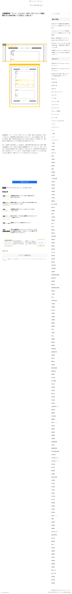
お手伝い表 (54, 85)
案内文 (53, 358)
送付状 (53, 557)
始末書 (53, 258)
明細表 (53, 342)
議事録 (4, 187)
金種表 (53, 567)
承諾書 (53, 319)
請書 (52, 518)
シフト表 (53, 98)
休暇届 (53, 149)
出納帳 (53, 191)
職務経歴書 (54, 448)
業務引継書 (54, 368)
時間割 (53, 345)
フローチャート (55, 127)
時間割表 (53, 348)
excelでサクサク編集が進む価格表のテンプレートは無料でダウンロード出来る (60, 25)
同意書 (53, 220)
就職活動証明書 (55, 287)
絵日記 (53, 445)
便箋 (52, 169)
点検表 (53, 390)
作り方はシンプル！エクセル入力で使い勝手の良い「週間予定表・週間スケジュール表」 (60, 45)
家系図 (53, 281)
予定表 (53, 146)
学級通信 (53, 268)
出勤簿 (53, 188)
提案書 (53, 326)
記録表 (53, 493)
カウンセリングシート (56, 91)
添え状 (53, 384)
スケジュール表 (55, 101)
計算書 (53, 486)
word (15, 187)
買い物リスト (54, 531)
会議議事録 (26, 187)
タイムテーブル (55, 108)
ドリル (53, 124)
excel (8, 187)
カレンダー (54, 95)
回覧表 (53, 246)
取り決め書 (54, 204)
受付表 (53, 207)
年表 (52, 297)
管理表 (53, 425)
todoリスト (54, 79)
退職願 (53, 554)
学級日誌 (53, 265)
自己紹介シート (55, 461)
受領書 (53, 210)
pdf (12, 187)
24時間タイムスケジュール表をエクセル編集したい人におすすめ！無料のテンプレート (60, 52)
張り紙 (53, 310)
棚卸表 (53, 361)
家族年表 (53, 278)
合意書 (53, 217)
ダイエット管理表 (55, 111)
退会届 (53, 547)
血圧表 (53, 467)
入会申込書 (54, 178)
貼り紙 (53, 538)
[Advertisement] (24, 29)
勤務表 (53, 201)
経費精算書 (54, 441)
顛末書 (53, 579)
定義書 (53, 271)
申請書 (53, 396)
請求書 (53, 522)
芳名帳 (53, 464)
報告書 (53, 249)
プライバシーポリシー (66, 590)
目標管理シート (55, 406)
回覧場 (53, 239)
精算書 (53, 429)
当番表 (53, 313)
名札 (52, 223)
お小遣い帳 (54, 82)
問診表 (53, 233)
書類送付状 (54, 352)
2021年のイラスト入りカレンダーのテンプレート (60, 64)
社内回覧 (53, 416)
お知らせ (53, 88)
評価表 (53, 509)
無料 (30, 187)
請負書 (53, 525)
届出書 (53, 290)
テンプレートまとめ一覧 (57, 120)
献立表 (53, 393)
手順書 (53, 316)
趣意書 (53, 541)
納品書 (53, 432)
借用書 (53, 172)
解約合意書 (54, 477)
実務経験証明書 (55, 274)
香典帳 (53, 583)
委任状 (53, 262)
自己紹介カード (55, 457)
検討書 (53, 364)
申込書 (53, 400)
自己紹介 (53, 454)
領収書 (53, 576)
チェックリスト (55, 114)
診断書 (53, 502)
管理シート (54, 422)
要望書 (53, 470)
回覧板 (53, 242)
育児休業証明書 (55, 451)
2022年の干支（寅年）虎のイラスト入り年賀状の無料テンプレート (60, 74)
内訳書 (53, 185)
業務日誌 (53, 371)
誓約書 (53, 512)
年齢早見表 (54, 300)
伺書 (52, 156)
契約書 (53, 255)
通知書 (53, 560)
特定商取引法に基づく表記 (55, 590)
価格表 (53, 165)
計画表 (53, 483)
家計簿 (53, 284)
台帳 (52, 213)
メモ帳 (53, 133)
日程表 (53, 332)
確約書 (53, 409)
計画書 (53, 480)
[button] (69, 14)
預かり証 (53, 573)
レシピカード (54, 140)
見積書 (53, 474)
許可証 (53, 499)
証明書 (53, 506)
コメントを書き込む (24, 245)
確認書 (53, 412)
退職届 (53, 551)
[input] (60, 13)
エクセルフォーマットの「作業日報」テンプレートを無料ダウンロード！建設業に (60, 33)
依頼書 (53, 162)
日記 (52, 335)
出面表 (53, 194)
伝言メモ (53, 152)
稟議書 (53, 419)
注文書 (53, 377)
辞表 (52, 544)
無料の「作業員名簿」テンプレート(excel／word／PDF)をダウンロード (60, 39)
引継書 (53, 307)
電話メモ (53, 570)
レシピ (53, 136)
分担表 (53, 197)
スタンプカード (55, 104)
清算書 (53, 387)
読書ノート (54, 515)
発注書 (53, 403)
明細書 (53, 339)
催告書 (53, 175)
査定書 (53, 355)
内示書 (53, 181)
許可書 (53, 496)
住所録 (53, 159)
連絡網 (53, 563)
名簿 (52, 226)
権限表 (53, 374)
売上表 (53, 252)
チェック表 (54, 117)
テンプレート (20, 187)
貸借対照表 (54, 534)
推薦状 (53, 323)
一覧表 (53, 143)
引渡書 (53, 303)
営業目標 (53, 236)
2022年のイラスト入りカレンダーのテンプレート (60, 69)
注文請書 (53, 380)
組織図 (53, 435)
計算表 (53, 490)
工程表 (53, 294)
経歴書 (53, 438)
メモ (52, 130)
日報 (52, 329)
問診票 (53, 230)
